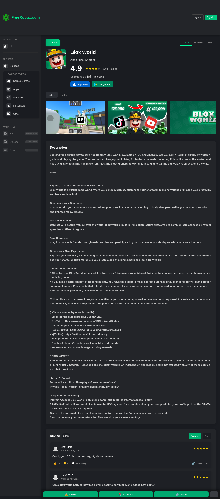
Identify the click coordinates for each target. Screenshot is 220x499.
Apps (12, 89)
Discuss (20, 141)
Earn (20, 133)
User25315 (68, 479)
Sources (11, 66)
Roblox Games (18, 81)
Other (12, 113)
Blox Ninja (67, 449)
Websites (14, 97)
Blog (20, 150)
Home (9, 46)
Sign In (193, 17)
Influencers (15, 105)
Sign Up (209, 17)
